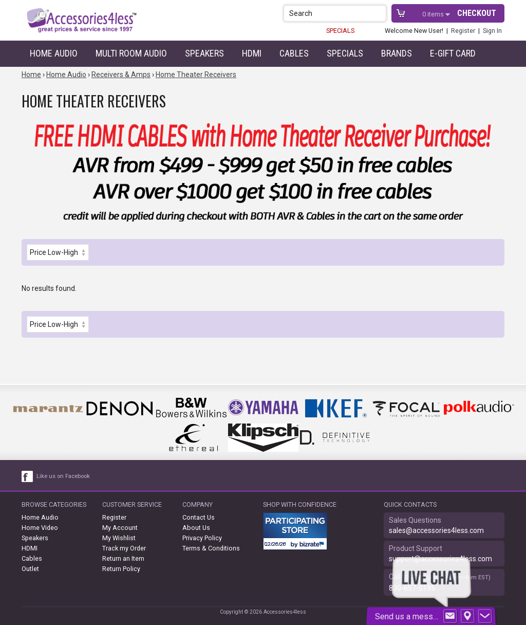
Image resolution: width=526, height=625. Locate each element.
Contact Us (198, 517)
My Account (120, 527)
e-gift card (453, 53)
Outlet (30, 569)
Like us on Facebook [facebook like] (63, 476)
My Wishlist (119, 538)
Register (463, 30)
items (433, 14)
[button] (379, 13)
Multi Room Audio (131, 53)
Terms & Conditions (211, 548)
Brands (396, 53)
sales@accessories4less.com (436, 530)
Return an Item (123, 558)
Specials (345, 53)
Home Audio (54, 53)
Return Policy (121, 569)
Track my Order (124, 548)
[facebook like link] (28, 476)
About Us (196, 527)
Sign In (492, 30)
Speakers (204, 53)
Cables (294, 53)
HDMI (251, 53)
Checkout (476, 13)
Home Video (40, 527)
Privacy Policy (202, 538)
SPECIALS (340, 30)
